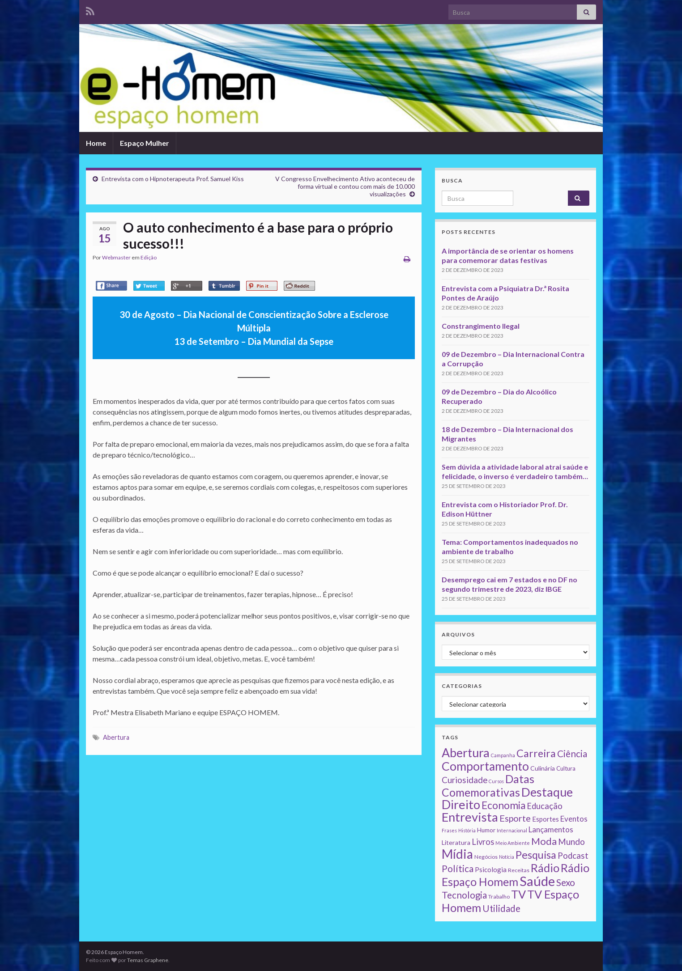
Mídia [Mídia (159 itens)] (457, 853)
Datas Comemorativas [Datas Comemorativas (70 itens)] (488, 785)
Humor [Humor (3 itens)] (486, 830)
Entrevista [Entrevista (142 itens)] (470, 817)
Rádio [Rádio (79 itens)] (545, 867)
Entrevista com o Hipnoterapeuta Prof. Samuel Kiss (173, 178)
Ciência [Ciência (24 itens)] (572, 753)
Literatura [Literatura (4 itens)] (456, 842)
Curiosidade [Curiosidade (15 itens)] (464, 780)
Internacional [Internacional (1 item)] (512, 830)
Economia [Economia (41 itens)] (503, 805)
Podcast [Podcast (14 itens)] (573, 856)
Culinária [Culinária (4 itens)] (542, 768)
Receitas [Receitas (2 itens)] (518, 870)
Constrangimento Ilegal (481, 326)
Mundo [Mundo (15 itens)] (571, 841)
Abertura (116, 737)
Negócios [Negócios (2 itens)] (486, 856)
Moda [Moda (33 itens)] (544, 841)
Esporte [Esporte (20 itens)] (515, 818)
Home (96, 143)
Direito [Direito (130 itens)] (461, 804)
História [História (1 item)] (467, 830)
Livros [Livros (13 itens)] (483, 842)
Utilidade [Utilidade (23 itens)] (501, 908)
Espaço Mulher (144, 143)
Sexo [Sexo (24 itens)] (565, 882)
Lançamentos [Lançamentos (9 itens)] (551, 829)
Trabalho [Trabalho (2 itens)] (499, 896)
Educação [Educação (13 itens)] (545, 806)
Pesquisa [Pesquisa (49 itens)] (536, 854)
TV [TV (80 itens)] (518, 894)
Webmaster (116, 257)
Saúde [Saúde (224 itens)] (537, 881)
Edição (149, 257)
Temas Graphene (147, 960)
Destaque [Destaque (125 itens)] (547, 791)
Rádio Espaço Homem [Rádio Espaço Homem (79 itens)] (515, 874)
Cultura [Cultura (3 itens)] (565, 768)
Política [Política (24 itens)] (457, 868)
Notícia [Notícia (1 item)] (506, 857)
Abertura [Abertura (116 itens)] (466, 753)
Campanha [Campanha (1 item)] (503, 755)
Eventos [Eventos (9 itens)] (574, 818)
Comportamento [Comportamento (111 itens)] (485, 766)
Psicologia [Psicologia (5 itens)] (491, 869)
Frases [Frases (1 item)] (449, 830)
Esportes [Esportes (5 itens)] (545, 819)
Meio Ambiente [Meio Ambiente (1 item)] (512, 843)
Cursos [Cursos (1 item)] (496, 781)
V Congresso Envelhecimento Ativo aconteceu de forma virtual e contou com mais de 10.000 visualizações (345, 186)
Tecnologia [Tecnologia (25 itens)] (464, 895)
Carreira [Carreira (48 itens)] (536, 753)
